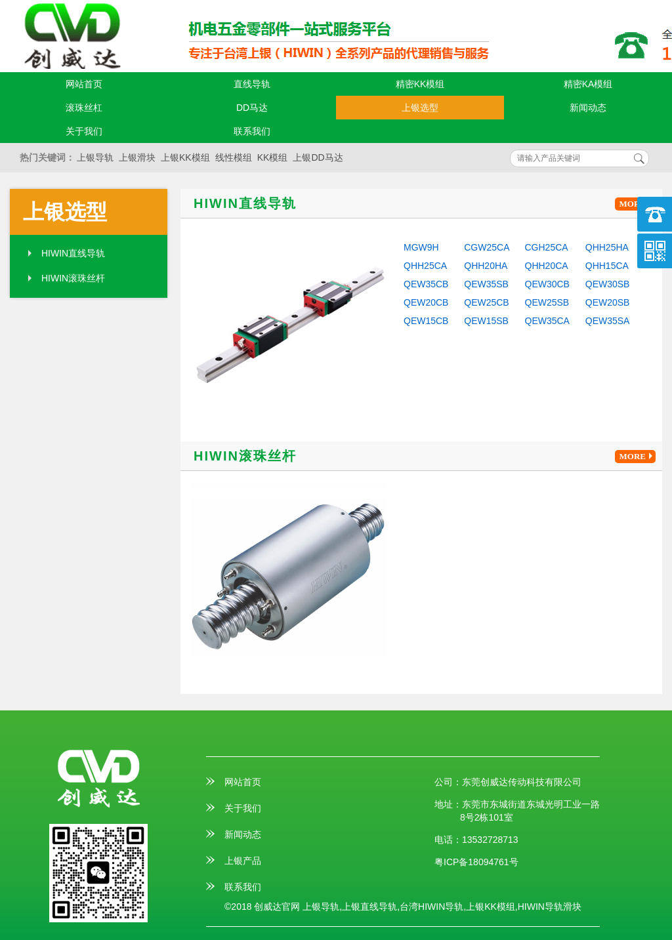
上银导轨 (95, 157)
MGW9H (421, 247)
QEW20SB (607, 302)
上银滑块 (137, 157)
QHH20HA (485, 265)
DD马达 (252, 107)
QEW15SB (486, 321)
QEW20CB (426, 302)
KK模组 (272, 157)
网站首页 (84, 84)
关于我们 (84, 131)
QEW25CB (486, 302)
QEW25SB (547, 302)
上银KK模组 (185, 157)
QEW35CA (547, 321)
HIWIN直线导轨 (73, 253)
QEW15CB (426, 321)
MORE (638, 204)
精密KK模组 (420, 84)
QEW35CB (426, 284)
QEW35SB (486, 284)
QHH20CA (546, 265)
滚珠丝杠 (84, 107)
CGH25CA (546, 247)
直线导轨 (252, 84)
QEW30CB (547, 284)
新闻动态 (588, 107)
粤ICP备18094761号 (476, 862)
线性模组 (233, 157)
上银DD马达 (318, 157)
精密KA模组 (588, 84)
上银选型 (420, 107)
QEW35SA (607, 321)
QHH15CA (607, 265)
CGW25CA (486, 247)
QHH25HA (607, 247)
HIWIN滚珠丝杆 (73, 278)
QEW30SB (607, 284)
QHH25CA (425, 265)
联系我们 (252, 131)
